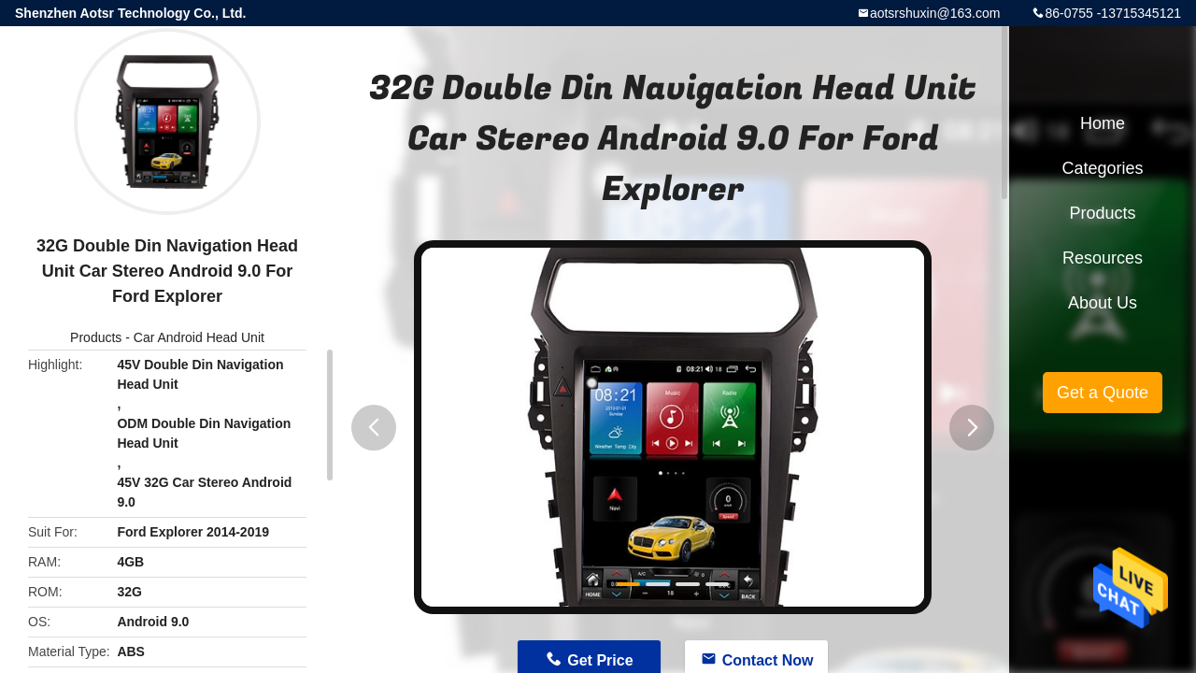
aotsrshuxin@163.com (935, 13)
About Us (1102, 303)
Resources (1102, 258)
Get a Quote (1102, 392)
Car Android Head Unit (199, 337)
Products (95, 337)
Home (1102, 123)
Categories (1102, 168)
